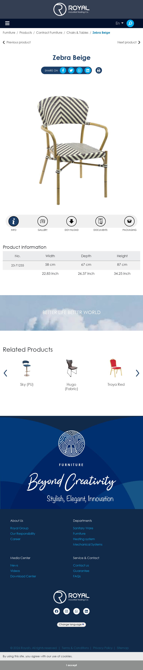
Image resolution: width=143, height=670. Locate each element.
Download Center (23, 576)
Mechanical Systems (87, 544)
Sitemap (123, 648)
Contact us (81, 565)
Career (15, 539)
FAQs (77, 576)
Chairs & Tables (77, 32)
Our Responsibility (22, 533)
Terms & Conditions (75, 648)
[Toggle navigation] (7, 23)
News (14, 565)
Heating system (84, 539)
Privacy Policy (103, 648)
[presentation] (5, 373)
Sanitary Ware (83, 528)
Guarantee (81, 571)
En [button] (118, 23)
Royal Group (19, 528)
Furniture (9, 32)
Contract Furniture (49, 32)
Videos (15, 571)
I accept (71, 665)
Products (25, 32)
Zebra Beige (101, 32)
